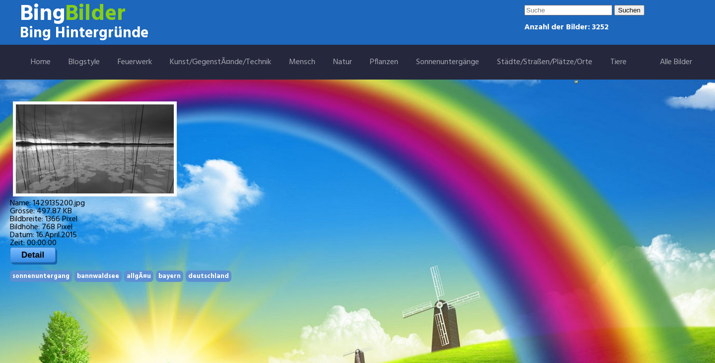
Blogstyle (84, 62)
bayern (169, 276)
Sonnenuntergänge (447, 62)
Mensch (302, 62)
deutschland (208, 276)
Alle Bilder (676, 62)
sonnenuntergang (41, 276)
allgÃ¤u (139, 276)
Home (41, 62)
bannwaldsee (98, 276)
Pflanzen (384, 62)
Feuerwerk (135, 62)
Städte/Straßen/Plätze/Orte (544, 62)
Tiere (618, 62)
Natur (342, 62)
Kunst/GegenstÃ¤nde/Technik (220, 62)
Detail (32, 255)
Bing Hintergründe (84, 33)
